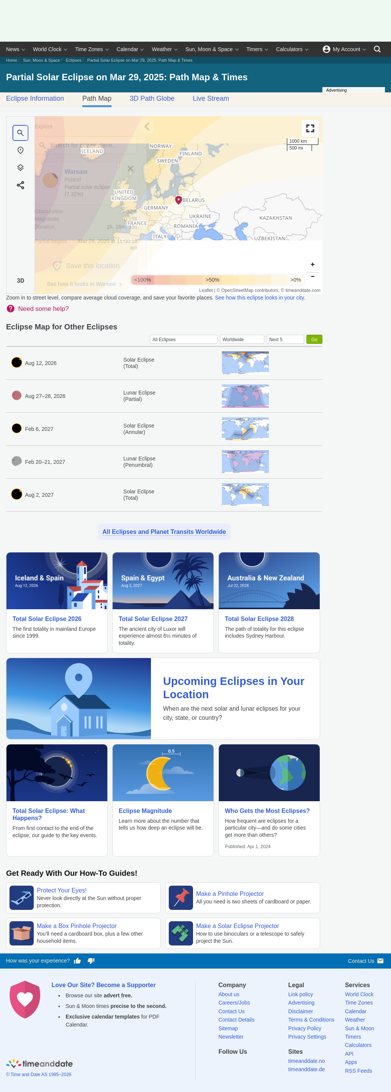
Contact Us (366, 960)
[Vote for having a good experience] (77, 961)
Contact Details (236, 1020)
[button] (178, 200)
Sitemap (228, 1028)
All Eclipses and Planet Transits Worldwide (164, 532)
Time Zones (89, 49)
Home (11, 60)
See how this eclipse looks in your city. (260, 298)
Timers (254, 49)
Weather (162, 49)
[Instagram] (263, 1065)
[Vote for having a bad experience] (91, 961)
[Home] (39, 1064)
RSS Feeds (358, 1071)
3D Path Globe (152, 98)
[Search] (377, 49)
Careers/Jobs (234, 1003)
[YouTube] (276, 1065)
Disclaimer (300, 1011)
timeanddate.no (306, 1061)
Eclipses (74, 60)
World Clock (47, 49)
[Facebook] (224, 1065)
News (12, 49)
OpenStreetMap (237, 290)
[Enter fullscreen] (310, 128)
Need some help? (43, 308)
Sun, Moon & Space (209, 49)
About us (228, 994)
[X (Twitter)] (237, 1065)
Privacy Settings (307, 1037)
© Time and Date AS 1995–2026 (38, 1074)
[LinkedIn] (250, 1065)
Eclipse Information (35, 98)
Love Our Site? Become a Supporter (104, 985)
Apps (351, 1062)
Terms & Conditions (311, 1020)
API (349, 1054)
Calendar (127, 49)
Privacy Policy (304, 1028)
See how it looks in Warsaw (95, 284)
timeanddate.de (306, 1069)
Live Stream (211, 98)
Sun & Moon (359, 1028)
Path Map (96, 98)
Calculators (289, 49)
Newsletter (230, 1037)
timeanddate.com (303, 290)
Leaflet (206, 290)
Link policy (300, 994)
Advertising (301, 1003)
